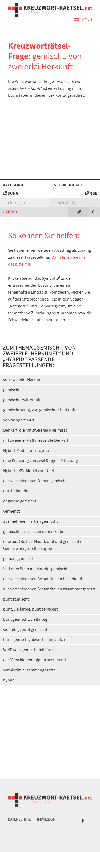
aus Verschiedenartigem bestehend (34, 660)
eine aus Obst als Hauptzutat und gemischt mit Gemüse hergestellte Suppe (44, 545)
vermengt (11, 511)
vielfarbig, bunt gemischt (25, 629)
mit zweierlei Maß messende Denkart (35, 440)
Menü (82, 20)
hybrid (9, 680)
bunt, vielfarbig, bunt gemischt (30, 609)
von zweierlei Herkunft (23, 379)
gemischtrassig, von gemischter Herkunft (39, 410)
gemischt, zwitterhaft (22, 400)
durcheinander (16, 491)
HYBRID (10, 212)
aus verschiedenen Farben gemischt (35, 481)
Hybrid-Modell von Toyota (26, 450)
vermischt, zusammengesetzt (29, 670)
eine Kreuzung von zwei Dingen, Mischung (40, 460)
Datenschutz (19, 819)
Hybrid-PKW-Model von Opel (28, 470)
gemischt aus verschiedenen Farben (35, 531)
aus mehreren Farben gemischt (30, 521)
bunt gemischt (16, 599)
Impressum (46, 819)
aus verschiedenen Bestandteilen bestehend (42, 579)
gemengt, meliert (18, 558)
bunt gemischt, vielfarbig (25, 619)
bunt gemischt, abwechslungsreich (34, 639)
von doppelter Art (18, 420)
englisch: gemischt (19, 501)
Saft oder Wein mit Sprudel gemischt (35, 568)
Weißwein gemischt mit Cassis (30, 649)
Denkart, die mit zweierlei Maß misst (35, 430)
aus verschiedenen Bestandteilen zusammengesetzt (49, 589)
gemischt (11, 389)
